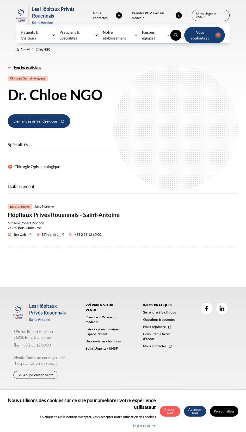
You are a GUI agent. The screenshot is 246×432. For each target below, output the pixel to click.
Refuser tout (170, 413)
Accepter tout (195, 413)
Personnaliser (224, 413)
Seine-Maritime (44, 217)
